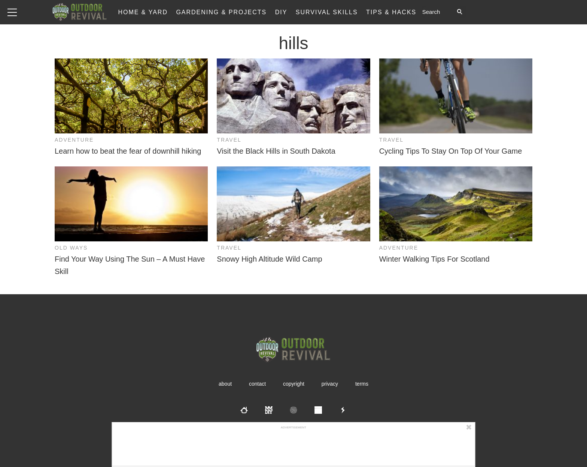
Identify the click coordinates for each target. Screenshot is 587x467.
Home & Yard (143, 12)
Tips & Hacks (391, 12)
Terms (361, 384)
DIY (281, 12)
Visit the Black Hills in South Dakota (276, 151)
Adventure (74, 139)
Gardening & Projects (221, 12)
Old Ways (71, 247)
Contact (257, 384)
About (225, 384)
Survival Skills (327, 12)
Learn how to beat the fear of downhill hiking (128, 151)
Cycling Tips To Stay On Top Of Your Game (450, 151)
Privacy (330, 384)
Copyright (293, 384)
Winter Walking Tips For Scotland (434, 259)
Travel (229, 139)
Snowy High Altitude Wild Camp (269, 259)
